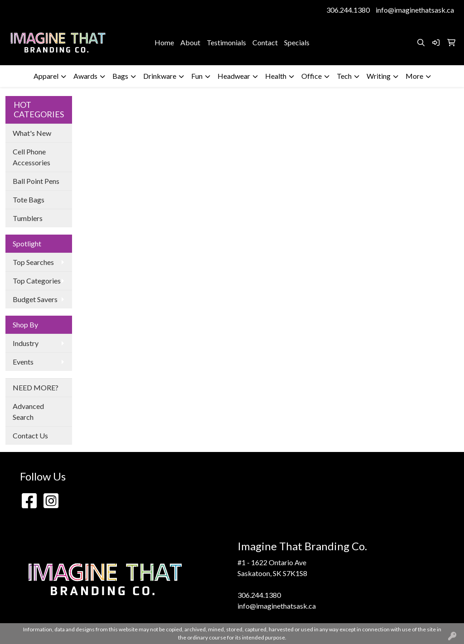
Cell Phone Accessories (31, 157)
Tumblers (28, 218)
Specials (296, 42)
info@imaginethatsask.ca (415, 9)
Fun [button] (197, 76)
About (190, 42)
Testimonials (226, 42)
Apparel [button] (46, 76)
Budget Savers (35, 299)
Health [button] (275, 76)
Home (164, 42)
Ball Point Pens (36, 181)
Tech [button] (344, 76)
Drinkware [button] (159, 76)
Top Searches (33, 262)
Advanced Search (28, 411)
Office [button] (311, 76)
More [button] (414, 76)
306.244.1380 (348, 9)
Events (23, 361)
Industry (26, 343)
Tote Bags (28, 199)
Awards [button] (85, 76)
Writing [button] (379, 76)
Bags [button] (120, 76)
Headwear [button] (234, 76)
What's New (32, 133)
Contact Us (30, 435)
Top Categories (37, 280)
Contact (265, 42)
